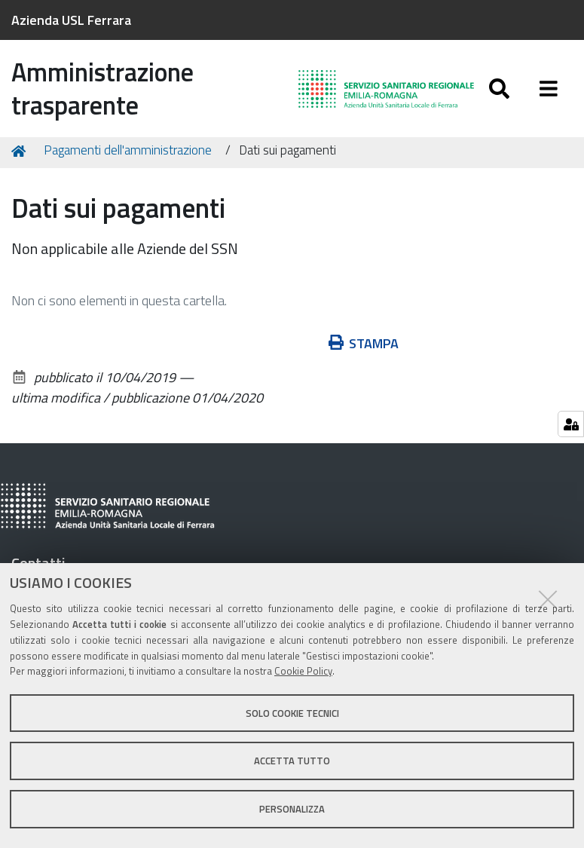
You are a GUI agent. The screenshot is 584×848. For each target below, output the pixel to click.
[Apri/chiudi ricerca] (499, 88)
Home (21, 152)
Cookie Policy (303, 670)
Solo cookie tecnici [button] (292, 713)
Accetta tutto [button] (292, 760)
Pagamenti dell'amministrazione (128, 152)
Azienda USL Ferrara (71, 20)
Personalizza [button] (292, 808)
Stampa (364, 345)
